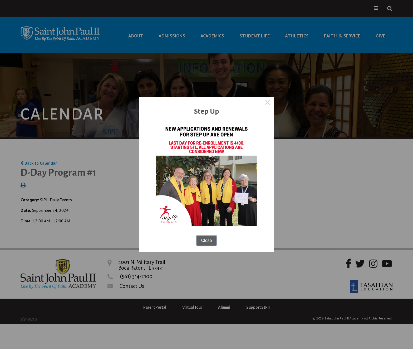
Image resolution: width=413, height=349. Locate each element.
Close (206, 240)
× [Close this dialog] (267, 103)
